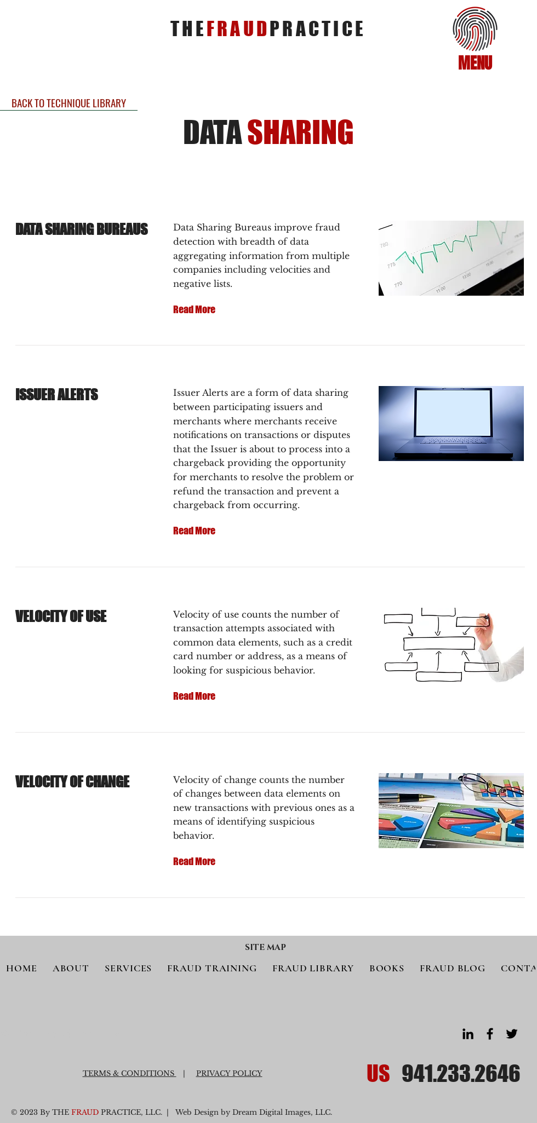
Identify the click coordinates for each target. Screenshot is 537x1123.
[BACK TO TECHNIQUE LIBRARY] (69, 102)
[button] (475, 29)
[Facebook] (490, 1033)
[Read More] (194, 309)
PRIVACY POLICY (229, 1073)
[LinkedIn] (468, 1033)
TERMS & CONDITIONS (129, 1073)
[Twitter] (511, 1033)
